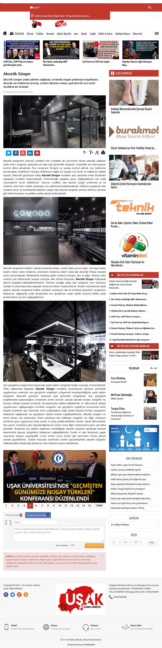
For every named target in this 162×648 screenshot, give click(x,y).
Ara (152, 542)
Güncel (30, 33)
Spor (76, 33)
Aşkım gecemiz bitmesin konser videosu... (131, 484)
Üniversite (137, 33)
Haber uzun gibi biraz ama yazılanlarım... (130, 503)
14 (83, 505)
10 (59, 505)
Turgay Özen (118, 408)
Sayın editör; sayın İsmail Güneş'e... (127, 465)
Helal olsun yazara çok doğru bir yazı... (129, 479)
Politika (39, 33)
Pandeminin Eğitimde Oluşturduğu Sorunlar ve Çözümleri (122, 415)
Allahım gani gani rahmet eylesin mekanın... (131, 474)
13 (77, 505)
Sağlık (93, 33)
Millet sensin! (117, 398)
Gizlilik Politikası (121, 524)
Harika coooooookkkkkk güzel (126, 470)
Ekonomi (50, 33)
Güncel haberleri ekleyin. (141, 627)
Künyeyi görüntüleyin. (61, 627)
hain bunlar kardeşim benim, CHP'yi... (128, 508)
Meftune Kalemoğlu (121, 394)
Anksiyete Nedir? (119, 382)
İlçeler (84, 33)
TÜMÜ (98, 505)
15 (89, 505)
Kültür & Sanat (106, 33)
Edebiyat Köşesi (122, 33)
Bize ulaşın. (96, 627)
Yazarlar (19, 33)
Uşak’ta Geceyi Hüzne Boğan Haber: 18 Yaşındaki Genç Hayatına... (62, 15)
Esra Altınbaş (118, 378)
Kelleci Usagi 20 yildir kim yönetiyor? (128, 489)
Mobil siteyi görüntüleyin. (23, 627)
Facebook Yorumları (38, 515)
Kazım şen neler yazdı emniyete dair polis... (131, 498)
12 (71, 505)
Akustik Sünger (51, 175)
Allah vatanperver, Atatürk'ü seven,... (128, 493)
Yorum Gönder (13, 515)
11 (65, 505)
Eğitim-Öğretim (64, 33)
